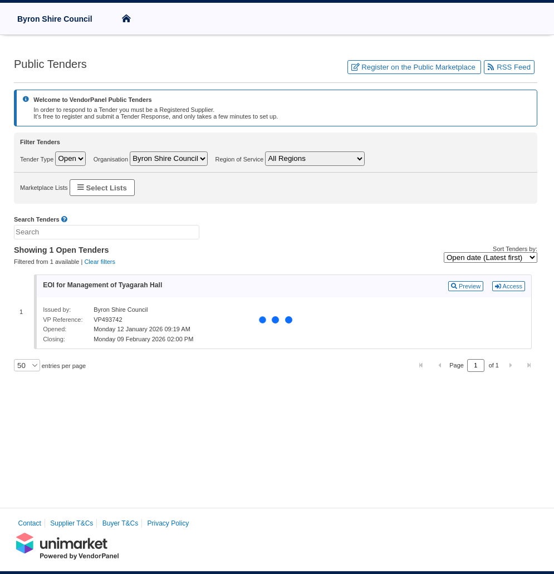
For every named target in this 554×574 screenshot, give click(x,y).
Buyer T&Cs (120, 523)
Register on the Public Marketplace (414, 67)
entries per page (63, 365)
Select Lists (102, 187)
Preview (466, 286)
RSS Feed (509, 67)
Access (508, 286)
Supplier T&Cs (71, 523)
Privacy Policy (168, 523)
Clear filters (99, 261)
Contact (29, 523)
